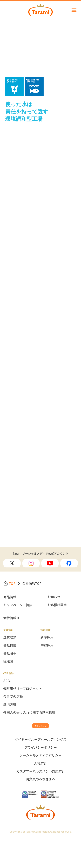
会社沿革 (9, 653)
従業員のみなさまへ (40, 785)
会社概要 (9, 645)
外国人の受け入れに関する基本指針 (29, 712)
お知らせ (53, 597)
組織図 (8, 661)
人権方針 (40, 769)
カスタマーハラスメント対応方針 (40, 777)
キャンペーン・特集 (17, 605)
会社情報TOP (13, 618)
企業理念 (9, 637)
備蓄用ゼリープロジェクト (22, 688)
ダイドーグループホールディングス (40, 745)
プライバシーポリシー (40, 753)
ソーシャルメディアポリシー (40, 761)
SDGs (7, 680)
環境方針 (9, 704)
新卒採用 (46, 637)
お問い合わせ (40, 729)
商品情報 (9, 597)
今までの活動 (13, 696)
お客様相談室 (57, 605)
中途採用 (46, 645)
